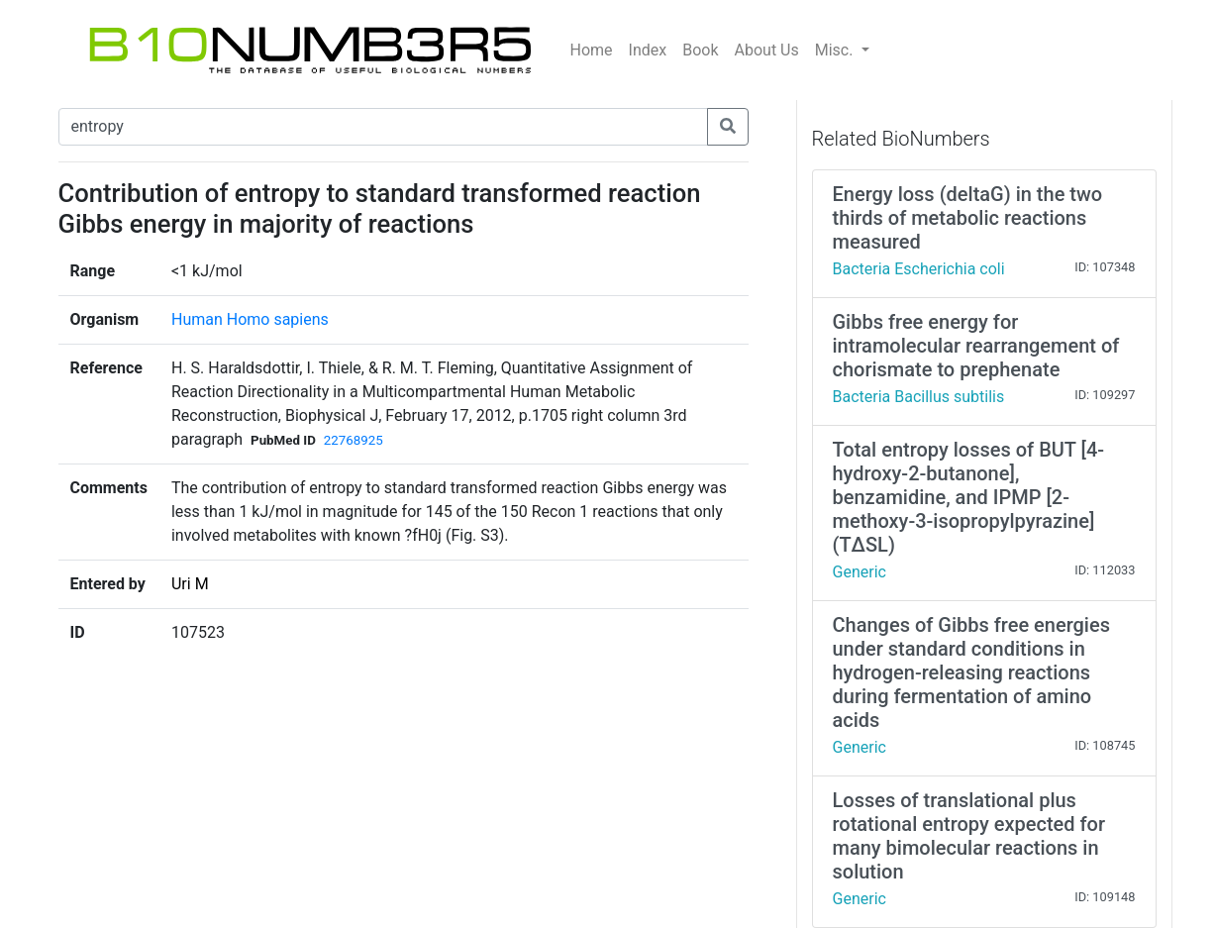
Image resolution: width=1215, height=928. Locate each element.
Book (700, 50)
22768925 (353, 440)
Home (591, 50)
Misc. (836, 50)
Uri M (190, 583)
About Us (767, 50)
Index (648, 50)
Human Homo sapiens (250, 319)
